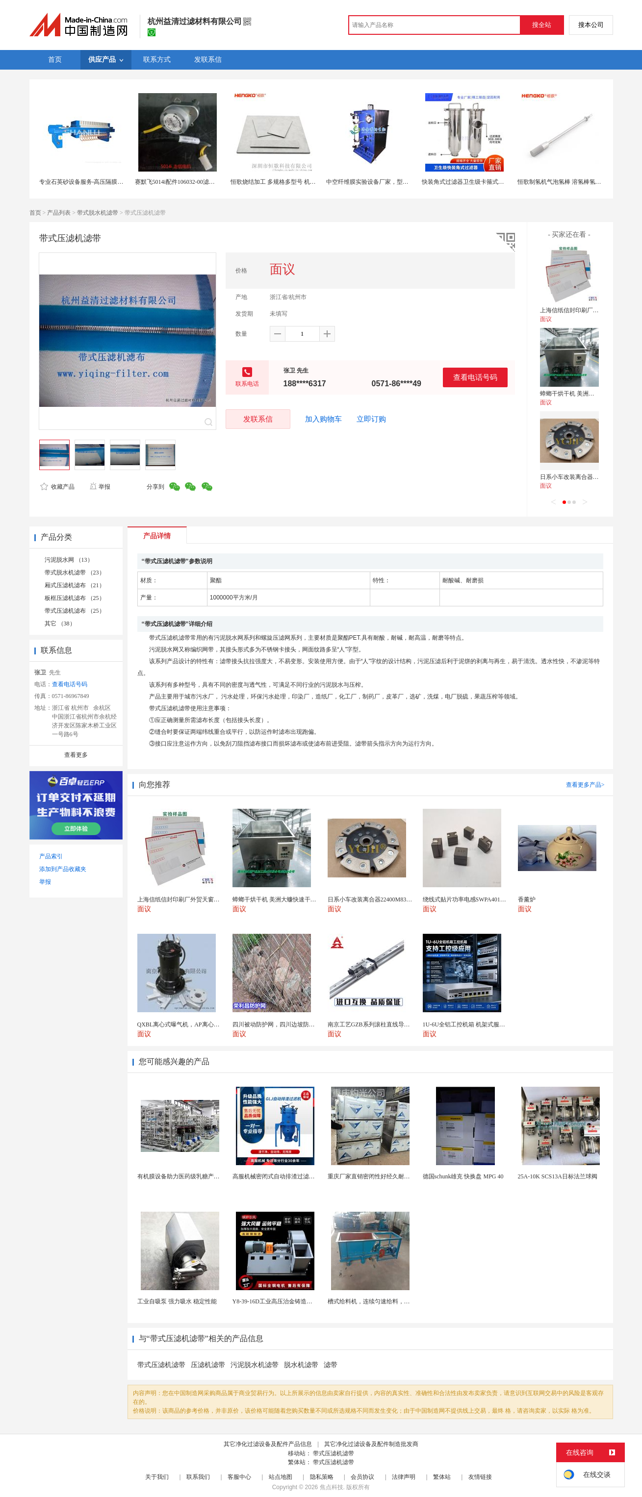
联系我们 (198, 1476)
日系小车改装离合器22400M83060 (584, 477)
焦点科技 (331, 1487)
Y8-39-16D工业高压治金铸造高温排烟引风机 (290, 1301)
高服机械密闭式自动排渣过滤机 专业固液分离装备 (297, 1176)
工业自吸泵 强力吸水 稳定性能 (177, 1301)
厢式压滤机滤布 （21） (75, 585)
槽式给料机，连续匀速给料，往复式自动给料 (386, 1301)
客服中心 (239, 1476)
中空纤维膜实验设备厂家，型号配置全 (376, 181)
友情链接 (480, 1476)
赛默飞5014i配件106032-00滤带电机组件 (186, 181)
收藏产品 (57, 486)
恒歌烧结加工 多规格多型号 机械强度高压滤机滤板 (297, 181)
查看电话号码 (475, 377)
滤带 (330, 1365)
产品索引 (51, 856)
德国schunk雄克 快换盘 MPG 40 (463, 1176)
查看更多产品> (585, 784)
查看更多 (76, 754)
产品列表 (59, 212)
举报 (99, 486)
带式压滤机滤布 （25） (75, 610)
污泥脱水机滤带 (255, 1365)
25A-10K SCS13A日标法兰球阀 (557, 1176)
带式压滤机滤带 (161, 1365)
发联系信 (258, 419)
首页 (35, 212)
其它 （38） (60, 623)
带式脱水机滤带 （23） (75, 572)
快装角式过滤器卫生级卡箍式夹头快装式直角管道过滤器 (495, 181)
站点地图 (280, 1476)
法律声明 (403, 1476)
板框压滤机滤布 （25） (75, 598)
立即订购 (371, 419)
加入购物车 (323, 419)
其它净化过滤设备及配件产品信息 (268, 1444)
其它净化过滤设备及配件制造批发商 (371, 1444)
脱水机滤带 (301, 1365)
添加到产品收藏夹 (62, 869)
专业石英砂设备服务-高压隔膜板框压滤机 (93, 181)
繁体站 (442, 1476)
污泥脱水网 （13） (69, 559)
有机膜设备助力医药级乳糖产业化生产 (187, 1176)
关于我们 (157, 1476)
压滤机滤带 (208, 1365)
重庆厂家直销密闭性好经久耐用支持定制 (381, 1176)
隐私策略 (322, 1476)
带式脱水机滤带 (97, 212)
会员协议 (362, 1476)
